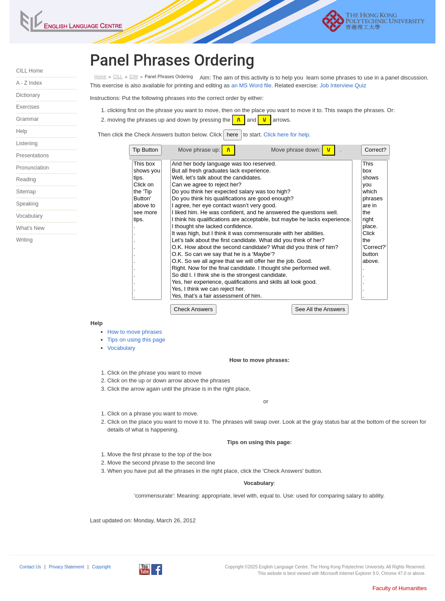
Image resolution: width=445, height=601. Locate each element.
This (374, 163)
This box (147, 163)
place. (374, 226)
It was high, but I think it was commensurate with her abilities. (261, 233)
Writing (24, 240)
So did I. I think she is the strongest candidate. (261, 275)
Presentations (32, 156)
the (374, 212)
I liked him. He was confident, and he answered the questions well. (261, 212)
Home (100, 76)
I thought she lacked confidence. (261, 226)
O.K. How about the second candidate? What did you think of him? (261, 247)
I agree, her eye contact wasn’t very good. (261, 205)
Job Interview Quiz (343, 85)
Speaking (27, 204)
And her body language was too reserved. (261, 163)
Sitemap (26, 192)
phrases (374, 198)
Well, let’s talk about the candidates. (261, 177)
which (374, 191)
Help (21, 131)
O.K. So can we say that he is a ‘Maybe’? (261, 254)
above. (374, 261)
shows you (147, 170)
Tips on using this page (136, 339)
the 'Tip (147, 191)
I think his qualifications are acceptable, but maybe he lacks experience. (261, 219)
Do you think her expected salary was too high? (261, 191)
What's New (30, 228)
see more (147, 212)
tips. (147, 177)
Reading (26, 179)
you (374, 184)
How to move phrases (134, 332)
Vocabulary (29, 216)
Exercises (28, 107)
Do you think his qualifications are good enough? (261, 198)
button (374, 254)
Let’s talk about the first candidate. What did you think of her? (261, 240)
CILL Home (29, 71)
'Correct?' (374, 247)
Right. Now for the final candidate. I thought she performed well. (261, 268)
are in (374, 205)
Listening (26, 143)
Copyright (101, 566)
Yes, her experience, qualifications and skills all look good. (261, 282)
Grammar (27, 119)
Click (374, 233)
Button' (147, 198)
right (374, 219)
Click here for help (286, 134)
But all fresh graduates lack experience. (261, 170)
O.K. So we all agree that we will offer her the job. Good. (261, 261)
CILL (118, 76)
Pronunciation (32, 168)
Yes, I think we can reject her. (261, 289)
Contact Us (30, 566)
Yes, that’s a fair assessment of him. (261, 295)
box (374, 170)
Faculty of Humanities (399, 588)
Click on (147, 184)
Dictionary (28, 95)
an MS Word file (251, 85)
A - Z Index (29, 83)
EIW (134, 76)
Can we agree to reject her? (261, 184)
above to (147, 205)
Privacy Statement (66, 566)
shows (374, 177)
